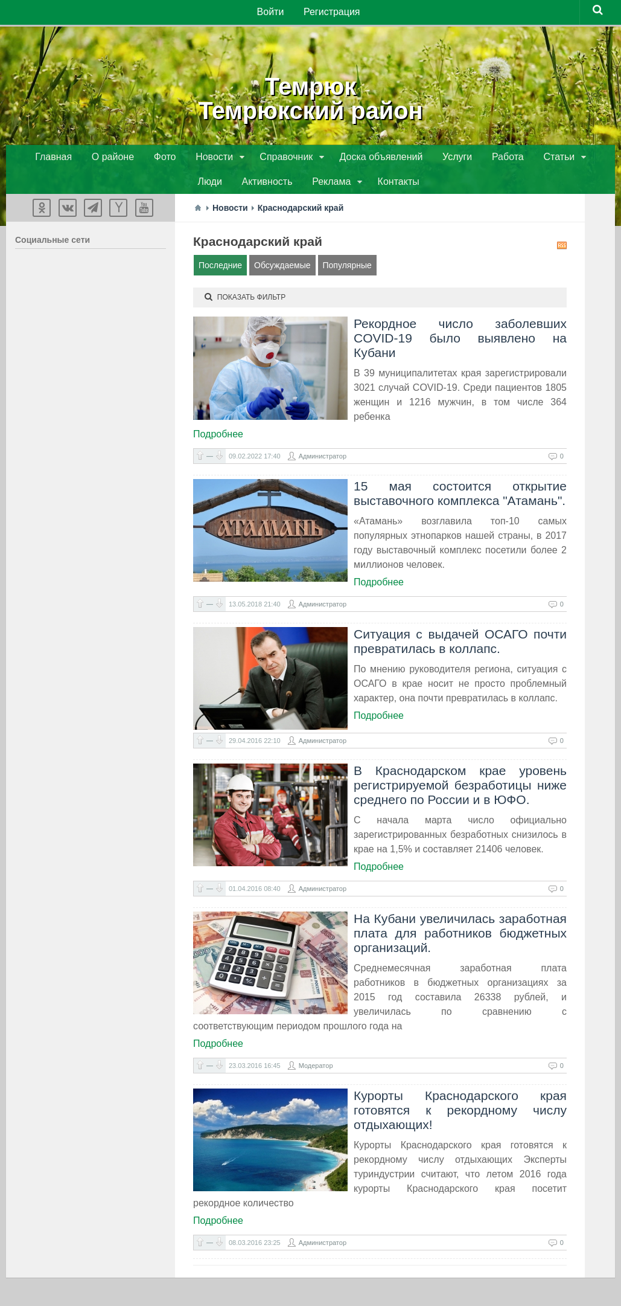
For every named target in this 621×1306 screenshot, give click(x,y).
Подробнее (218, 438)
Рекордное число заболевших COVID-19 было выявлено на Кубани (460, 342)
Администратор (322, 460)
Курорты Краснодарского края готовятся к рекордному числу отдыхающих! (460, 1114)
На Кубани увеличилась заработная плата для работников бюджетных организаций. (460, 937)
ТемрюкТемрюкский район (311, 97)
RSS (562, 249)
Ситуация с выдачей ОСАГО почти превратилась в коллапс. (460, 645)
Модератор (316, 1069)
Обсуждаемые (282, 269)
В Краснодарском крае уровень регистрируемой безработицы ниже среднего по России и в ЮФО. (460, 789)
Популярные (347, 269)
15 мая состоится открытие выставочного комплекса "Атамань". (460, 497)
